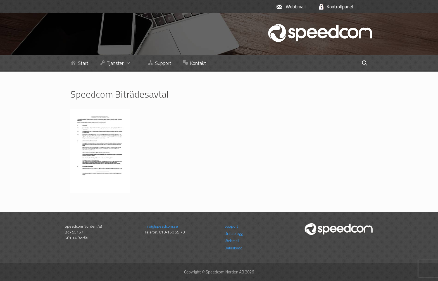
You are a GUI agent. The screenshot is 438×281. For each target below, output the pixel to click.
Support (231, 226)
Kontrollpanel (340, 6)
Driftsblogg (234, 233)
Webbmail (296, 6)
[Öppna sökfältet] (364, 63)
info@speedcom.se (161, 226)
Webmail (232, 241)
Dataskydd (233, 248)
